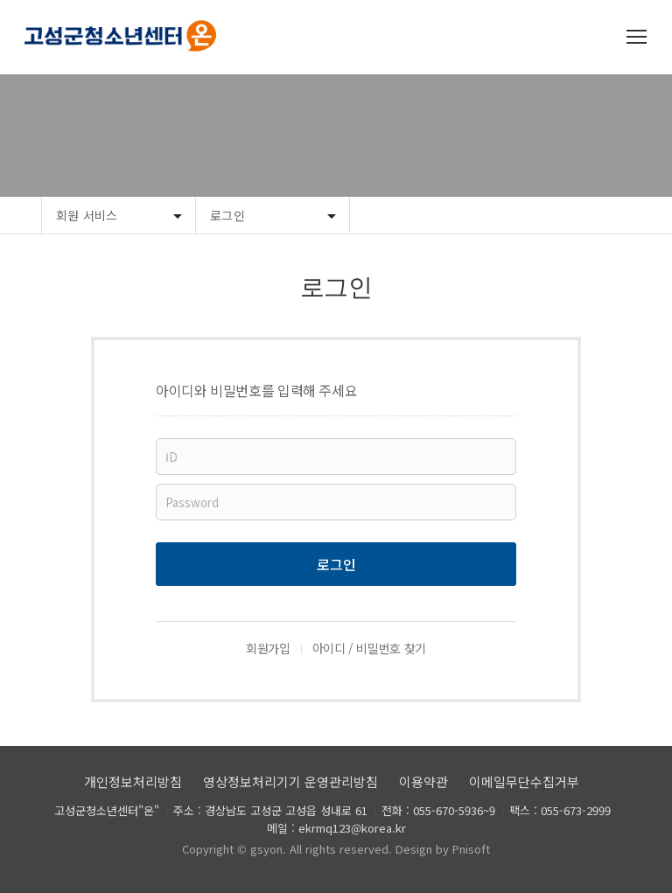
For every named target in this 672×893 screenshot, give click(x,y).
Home (20, 215)
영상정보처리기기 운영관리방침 (290, 781)
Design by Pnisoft (443, 849)
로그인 (227, 215)
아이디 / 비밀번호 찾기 (369, 648)
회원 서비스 (87, 215)
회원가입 (268, 648)
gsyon (266, 849)
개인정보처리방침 (133, 781)
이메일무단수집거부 (524, 781)
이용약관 (423, 781)
